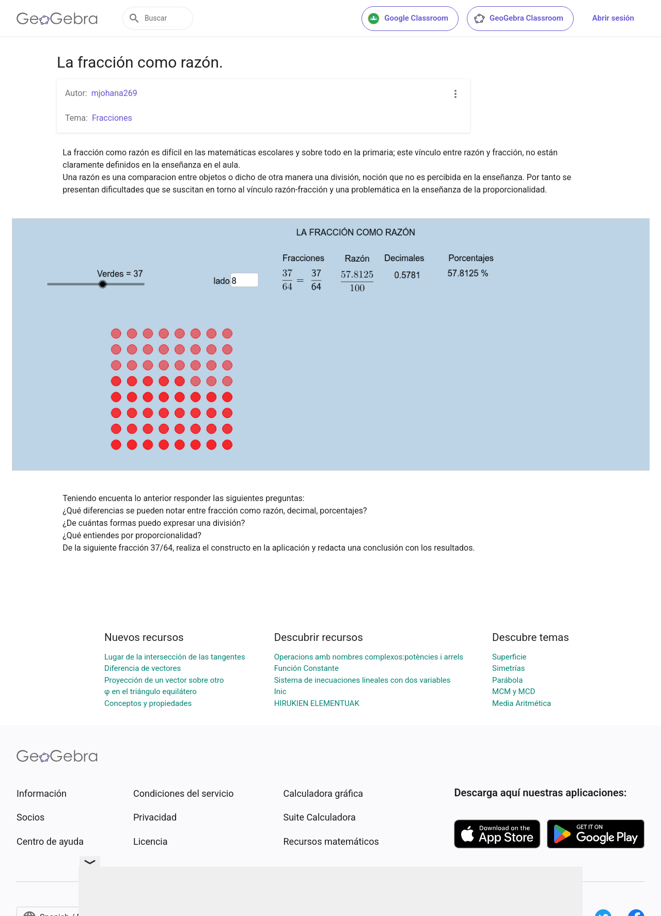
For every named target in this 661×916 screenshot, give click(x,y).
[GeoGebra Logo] (57, 18)
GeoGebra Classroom (518, 18)
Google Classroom (408, 18)
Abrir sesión (613, 18)
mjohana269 (114, 93)
